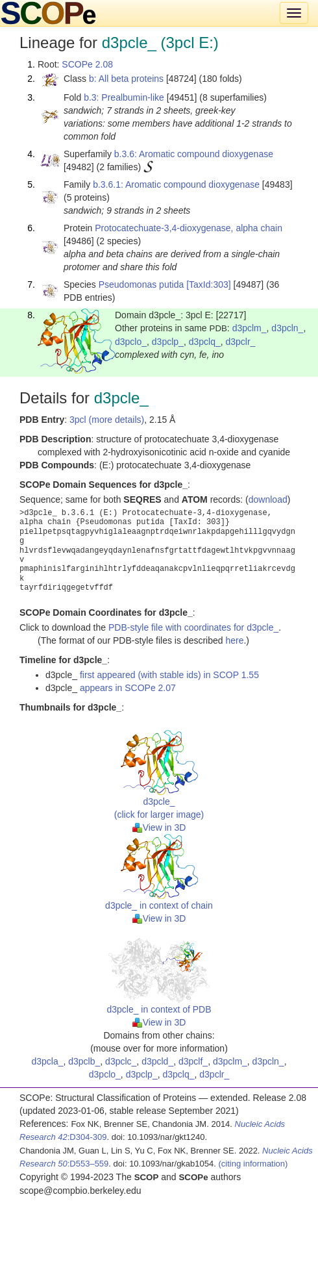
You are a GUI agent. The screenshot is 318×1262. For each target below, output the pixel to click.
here (234, 640)
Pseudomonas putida (141, 284)
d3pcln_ (287, 328)
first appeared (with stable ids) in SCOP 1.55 (169, 675)
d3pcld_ (157, 1061)
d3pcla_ (47, 1061)
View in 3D (159, 827)
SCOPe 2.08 (87, 64)
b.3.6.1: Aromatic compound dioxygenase (176, 184)
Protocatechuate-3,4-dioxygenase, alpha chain (188, 228)
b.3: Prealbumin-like (124, 97)
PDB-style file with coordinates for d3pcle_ (193, 627)
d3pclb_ (84, 1061)
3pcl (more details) (106, 419)
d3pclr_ (240, 341)
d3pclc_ (120, 1061)
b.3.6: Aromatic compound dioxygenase (193, 154)
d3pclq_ (205, 341)
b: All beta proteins (126, 78)
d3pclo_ (131, 341)
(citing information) (252, 1163)
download (268, 499)
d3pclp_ (168, 341)
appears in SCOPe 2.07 (128, 688)
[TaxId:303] (208, 284)
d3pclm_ (249, 328)
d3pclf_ (193, 1061)
